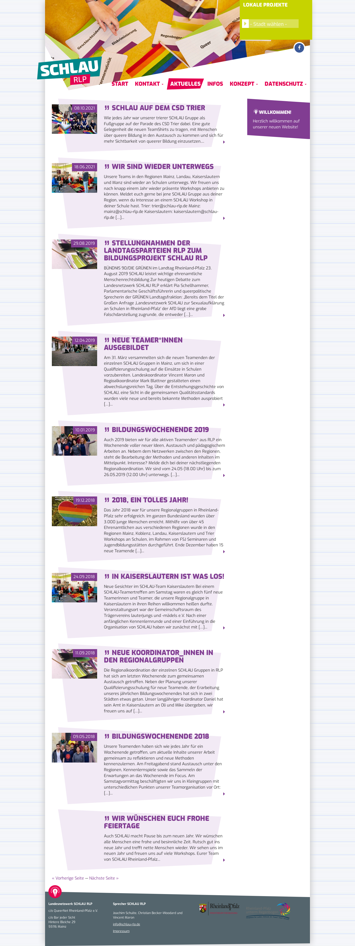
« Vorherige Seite (68, 878)
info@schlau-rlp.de (126, 924)
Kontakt (149, 84)
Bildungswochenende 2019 (156, 429)
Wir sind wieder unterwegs (159, 166)
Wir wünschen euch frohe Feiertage (156, 822)
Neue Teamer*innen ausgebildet (143, 344)
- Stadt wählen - (264, 23)
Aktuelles (185, 84)
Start (120, 84)
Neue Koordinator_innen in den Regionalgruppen (158, 656)
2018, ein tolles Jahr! (146, 500)
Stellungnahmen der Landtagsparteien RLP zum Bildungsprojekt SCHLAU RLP (156, 251)
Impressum (121, 931)
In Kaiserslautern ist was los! (164, 576)
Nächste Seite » (104, 878)
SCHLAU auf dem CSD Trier (154, 107)
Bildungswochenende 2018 (156, 736)
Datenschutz (286, 84)
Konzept (244, 84)
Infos (215, 84)
